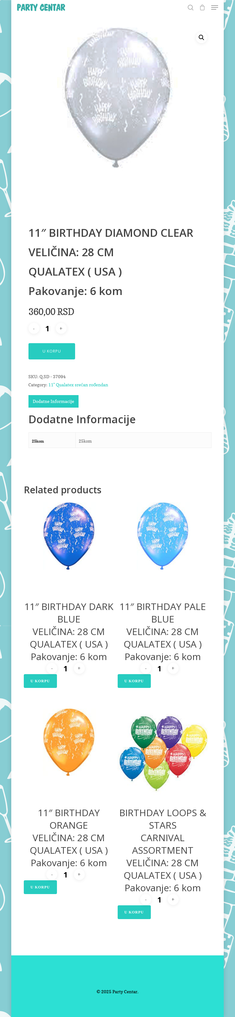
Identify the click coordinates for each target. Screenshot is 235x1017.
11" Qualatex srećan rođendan (78, 384)
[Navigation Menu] (214, 7)
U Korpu (52, 351)
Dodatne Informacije (53, 401)
